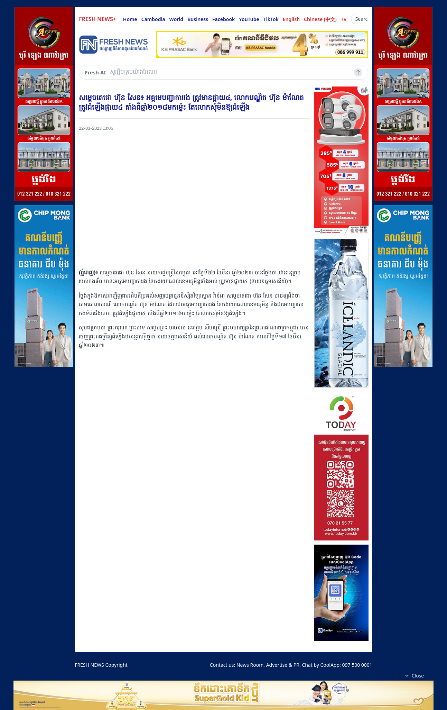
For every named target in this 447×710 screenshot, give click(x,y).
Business (197, 19)
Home (130, 19)
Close (413, 675)
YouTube (249, 19)
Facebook (223, 19)
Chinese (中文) (320, 19)
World (176, 19)
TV (344, 19)
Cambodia (153, 19)
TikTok (271, 19)
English (291, 19)
